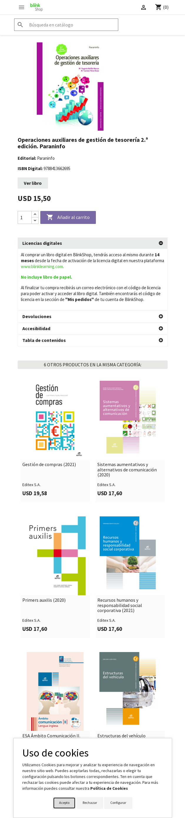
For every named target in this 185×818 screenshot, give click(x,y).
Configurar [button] (118, 802)
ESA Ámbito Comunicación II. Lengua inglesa (51, 677)
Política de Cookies (109, 788)
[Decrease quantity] (35, 220)
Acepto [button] (64, 802)
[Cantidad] (25, 217)
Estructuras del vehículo (121, 674)
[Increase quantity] (35, 214)
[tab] (92, 243)
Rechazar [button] (90, 802)
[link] (55, 380)
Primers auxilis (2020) (44, 538)
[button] (92, 243)
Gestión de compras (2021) (49, 403)
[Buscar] (66, 25)
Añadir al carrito (68, 217)
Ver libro (33, 183)
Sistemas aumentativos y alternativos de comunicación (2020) (127, 408)
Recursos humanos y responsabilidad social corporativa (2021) (119, 544)
